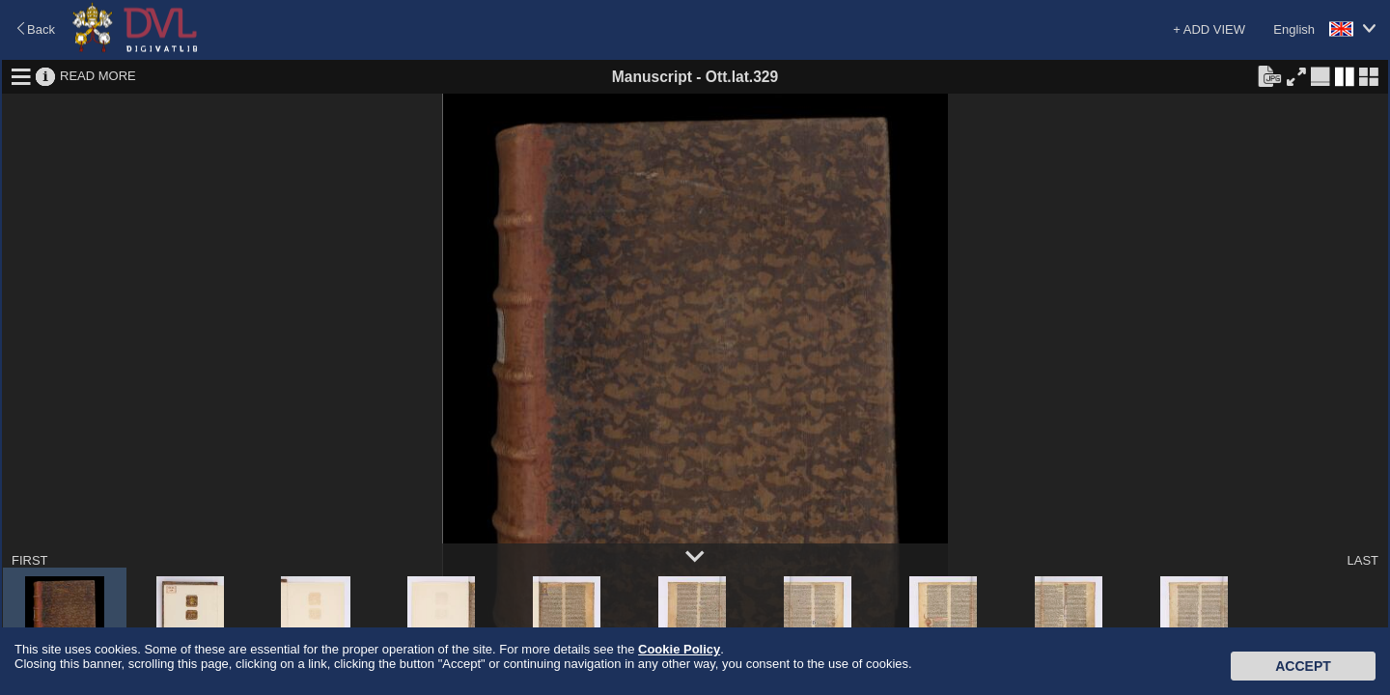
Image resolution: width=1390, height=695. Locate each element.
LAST (1362, 560)
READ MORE (98, 76)
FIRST (30, 560)
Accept (1303, 666)
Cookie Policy (679, 649)
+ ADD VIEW (1209, 29)
